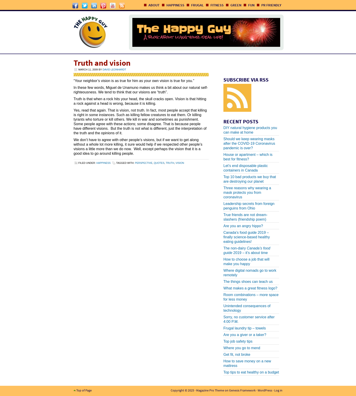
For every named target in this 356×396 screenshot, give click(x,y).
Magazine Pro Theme (210, 390)
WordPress (265, 390)
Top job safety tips (237, 341)
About (154, 5)
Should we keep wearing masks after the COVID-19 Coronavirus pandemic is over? (249, 143)
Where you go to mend (241, 348)
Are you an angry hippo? (243, 226)
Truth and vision (102, 63)
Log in (278, 390)
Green (235, 5)
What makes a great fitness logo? (250, 288)
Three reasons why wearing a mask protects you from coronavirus (247, 192)
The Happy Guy (96, 32)
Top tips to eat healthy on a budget (251, 372)
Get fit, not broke (236, 354)
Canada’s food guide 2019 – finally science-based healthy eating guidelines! (246, 237)
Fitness (217, 5)
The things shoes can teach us (248, 282)
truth (170, 163)
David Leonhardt (114, 69)
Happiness (175, 5)
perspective (143, 163)
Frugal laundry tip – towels (244, 328)
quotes (159, 163)
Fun (251, 5)
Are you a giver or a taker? (244, 335)
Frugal (197, 5)
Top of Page (84, 390)
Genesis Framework (242, 390)
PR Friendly (271, 5)
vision (180, 163)
